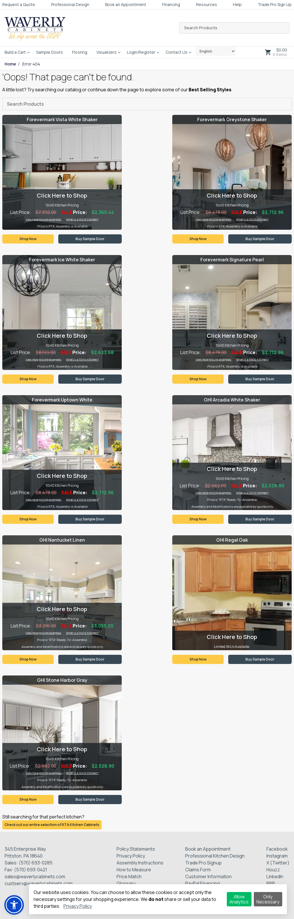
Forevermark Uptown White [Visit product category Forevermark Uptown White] (62, 400)
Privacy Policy (131, 856)
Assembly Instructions (140, 863)
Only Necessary (267, 899)
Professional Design (70, 4)
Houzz (273, 869)
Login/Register (141, 52)
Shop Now (28, 238)
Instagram (277, 856)
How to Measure (134, 869)
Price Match (129, 876)
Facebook (277, 849)
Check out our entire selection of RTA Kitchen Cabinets (52, 824)
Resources (206, 4)
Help (237, 4)
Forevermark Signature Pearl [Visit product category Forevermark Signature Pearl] (232, 259)
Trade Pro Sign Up (275, 4)
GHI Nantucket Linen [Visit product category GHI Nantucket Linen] (62, 540)
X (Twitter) (277, 863)
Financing (171, 4)
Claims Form (198, 869)
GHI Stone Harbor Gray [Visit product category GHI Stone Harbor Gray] (62, 680)
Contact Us (176, 52)
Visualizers (106, 52)
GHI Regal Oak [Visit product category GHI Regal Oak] (232, 540)
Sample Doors (49, 52)
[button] (14, 905)
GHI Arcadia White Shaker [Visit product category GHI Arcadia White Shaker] (232, 400)
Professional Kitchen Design (215, 856)
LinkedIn (274, 876)
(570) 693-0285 (36, 863)
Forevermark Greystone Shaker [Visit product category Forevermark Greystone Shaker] (232, 119)
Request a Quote (18, 4)
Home (10, 64)
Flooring (79, 52)
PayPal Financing (202, 883)
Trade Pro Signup (203, 863)
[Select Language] (216, 51)
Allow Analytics (239, 899)
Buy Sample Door (90, 238)
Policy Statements (136, 849)
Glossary (126, 883)
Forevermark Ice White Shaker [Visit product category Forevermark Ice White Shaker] (62, 259)
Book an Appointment (125, 4)
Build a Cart (15, 52)
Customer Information (208, 876)
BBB (270, 883)
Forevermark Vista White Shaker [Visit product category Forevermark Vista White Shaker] (62, 119)
